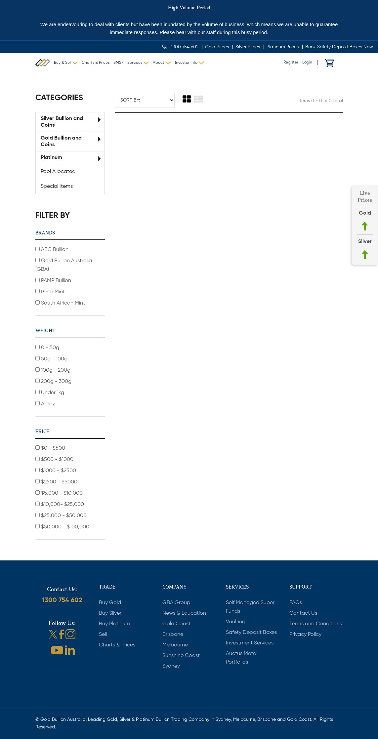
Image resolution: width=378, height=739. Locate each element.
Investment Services (249, 643)
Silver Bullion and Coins (62, 122)
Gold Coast (176, 624)
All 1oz (45, 404)
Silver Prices (247, 47)
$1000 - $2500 (55, 470)
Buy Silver (110, 613)
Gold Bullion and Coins (61, 141)
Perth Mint (50, 292)
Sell (103, 634)
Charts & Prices (95, 63)
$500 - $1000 (54, 459)
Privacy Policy (305, 634)
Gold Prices (217, 47)
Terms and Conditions (315, 624)
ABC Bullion (51, 249)
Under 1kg (49, 392)
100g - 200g (52, 370)
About (158, 63)
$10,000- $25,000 (59, 504)
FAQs (295, 602)
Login (307, 62)
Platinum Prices (283, 47)
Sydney (171, 666)
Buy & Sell (62, 63)
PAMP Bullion (53, 280)
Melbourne (175, 645)
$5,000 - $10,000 (59, 493)
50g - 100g (51, 359)
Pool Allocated (58, 171)
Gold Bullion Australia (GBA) (63, 265)
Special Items (57, 186)
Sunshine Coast (181, 655)
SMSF (118, 63)
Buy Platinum (114, 624)
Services (134, 63)
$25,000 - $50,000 (61, 515)
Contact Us (303, 613)
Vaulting (235, 622)
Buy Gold (110, 602)
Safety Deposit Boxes (251, 632)
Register (290, 62)
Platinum (51, 157)
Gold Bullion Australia (42, 63)
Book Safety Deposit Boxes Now (339, 47)
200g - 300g (53, 381)
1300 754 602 (184, 47)
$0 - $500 (50, 448)
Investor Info (186, 63)
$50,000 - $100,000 (62, 527)
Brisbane (172, 634)
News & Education (184, 613)
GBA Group (176, 602)
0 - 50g (47, 347)
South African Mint (60, 303)
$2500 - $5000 (56, 482)
